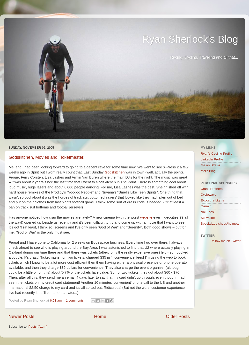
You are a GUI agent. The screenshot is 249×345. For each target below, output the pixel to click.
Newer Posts (21, 316)
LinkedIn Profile (212, 159)
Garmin (206, 206)
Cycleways (208, 194)
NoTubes (207, 212)
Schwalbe (208, 218)
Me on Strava (210, 165)
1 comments (75, 300)
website (146, 217)
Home (100, 316)
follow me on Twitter (226, 241)
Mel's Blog (208, 171)
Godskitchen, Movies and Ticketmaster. (46, 157)
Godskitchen (115, 172)
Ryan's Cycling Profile (216, 153)
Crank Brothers (212, 189)
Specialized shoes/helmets (220, 223)
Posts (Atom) (38, 326)
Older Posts (178, 316)
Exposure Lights (212, 200)
